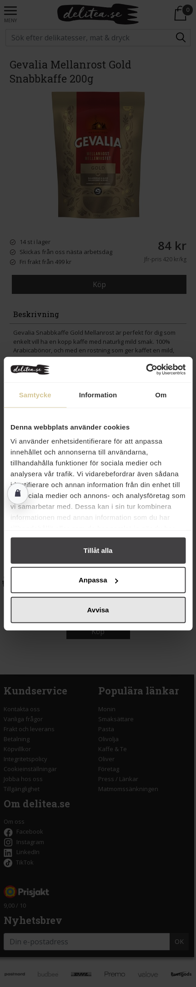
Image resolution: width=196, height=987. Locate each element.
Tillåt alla (98, 550)
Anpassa (98, 580)
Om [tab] (160, 394)
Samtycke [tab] (35, 394)
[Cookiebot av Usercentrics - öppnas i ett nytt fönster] (146, 370)
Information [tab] (98, 394)
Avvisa (98, 609)
